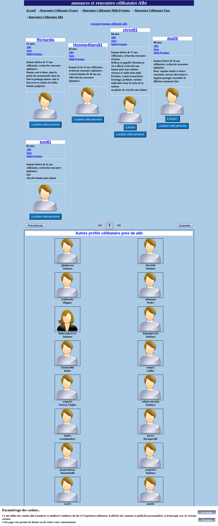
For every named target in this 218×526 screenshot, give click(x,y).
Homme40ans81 (87, 45)
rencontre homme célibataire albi (109, 23)
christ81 (130, 30)
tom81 (45, 142)
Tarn (29, 50)
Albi (28, 47)
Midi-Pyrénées (34, 54)
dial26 (172, 38)
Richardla (45, 40)
